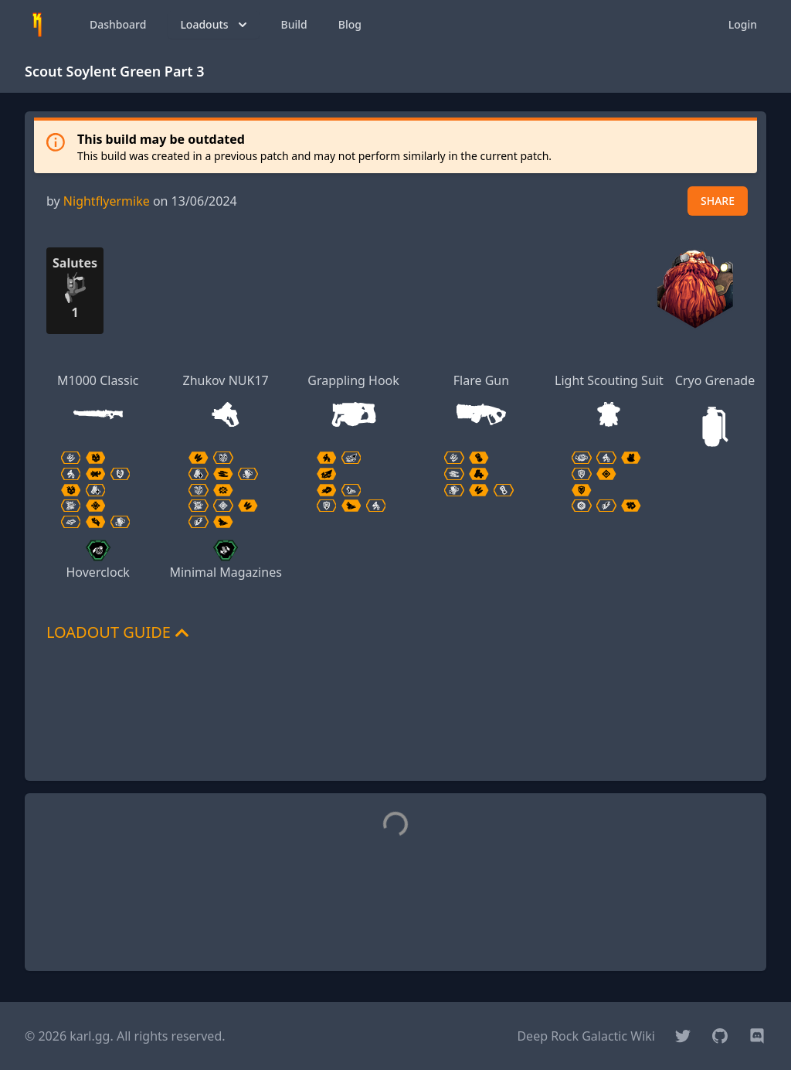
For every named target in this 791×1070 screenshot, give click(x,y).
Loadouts (215, 24)
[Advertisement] (395, 733)
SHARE (718, 200)
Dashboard (118, 24)
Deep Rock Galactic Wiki (586, 1035)
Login (742, 24)
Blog (350, 24)
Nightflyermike (106, 201)
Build (294, 24)
